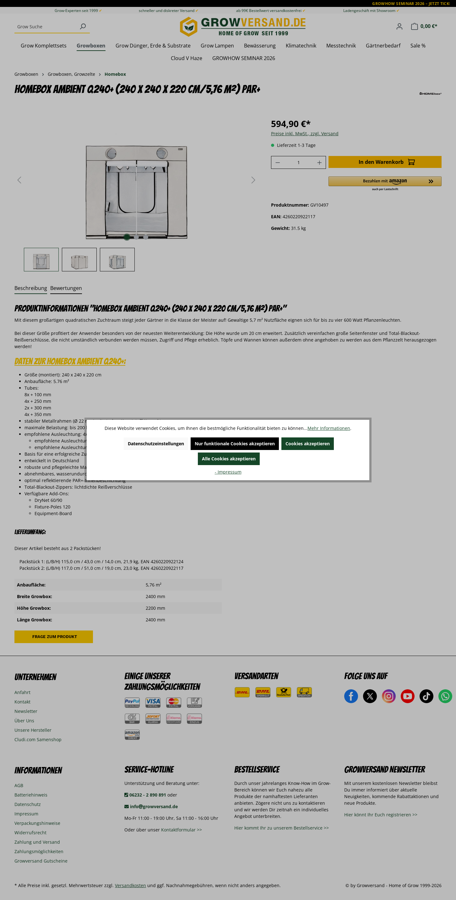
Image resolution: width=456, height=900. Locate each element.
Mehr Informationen (328, 428)
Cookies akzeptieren (307, 444)
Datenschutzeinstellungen (156, 444)
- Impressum (228, 472)
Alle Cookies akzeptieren (229, 459)
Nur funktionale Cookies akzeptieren (235, 444)
